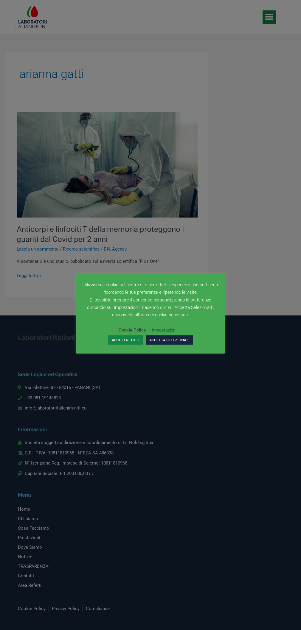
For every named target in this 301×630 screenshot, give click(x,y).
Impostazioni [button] (164, 330)
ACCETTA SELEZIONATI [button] (169, 340)
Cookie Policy (132, 330)
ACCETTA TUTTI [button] (125, 340)
